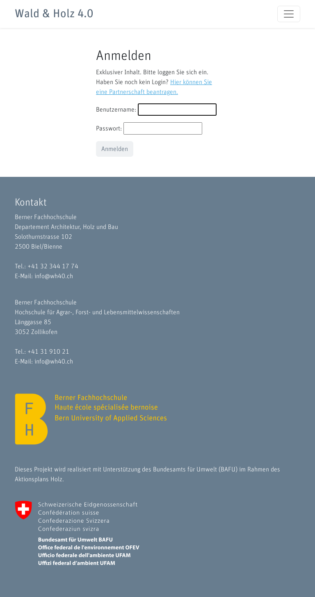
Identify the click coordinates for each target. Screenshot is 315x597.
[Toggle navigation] (288, 14)
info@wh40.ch (53, 276)
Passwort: (109, 128)
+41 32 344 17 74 (52, 266)
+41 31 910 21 (48, 351)
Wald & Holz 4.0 (54, 14)
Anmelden (114, 149)
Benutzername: (116, 109)
